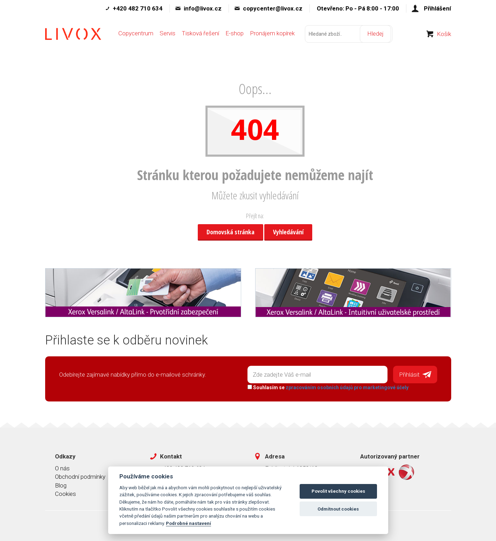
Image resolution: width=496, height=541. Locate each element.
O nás (62, 467)
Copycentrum (135, 37)
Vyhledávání (288, 232)
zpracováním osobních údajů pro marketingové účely (346, 386)
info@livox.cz (203, 8)
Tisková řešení (200, 37)
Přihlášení (437, 8)
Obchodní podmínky (80, 475)
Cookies (65, 492)
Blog (61, 484)
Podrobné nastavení (188, 523)
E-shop (234, 37)
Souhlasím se (327, 386)
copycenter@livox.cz (272, 8)
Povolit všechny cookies (338, 491)
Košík (444, 38)
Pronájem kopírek (272, 37)
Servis (167, 37)
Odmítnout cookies (338, 509)
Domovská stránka (230, 232)
